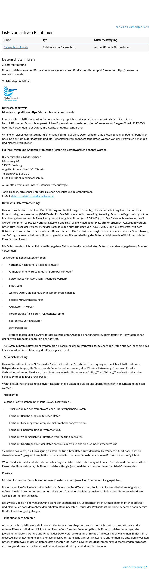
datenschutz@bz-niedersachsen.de (32, 196)
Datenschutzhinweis (16, 47)
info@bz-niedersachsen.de (27, 178)
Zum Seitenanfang (135, 567)
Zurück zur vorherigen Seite (132, 27)
